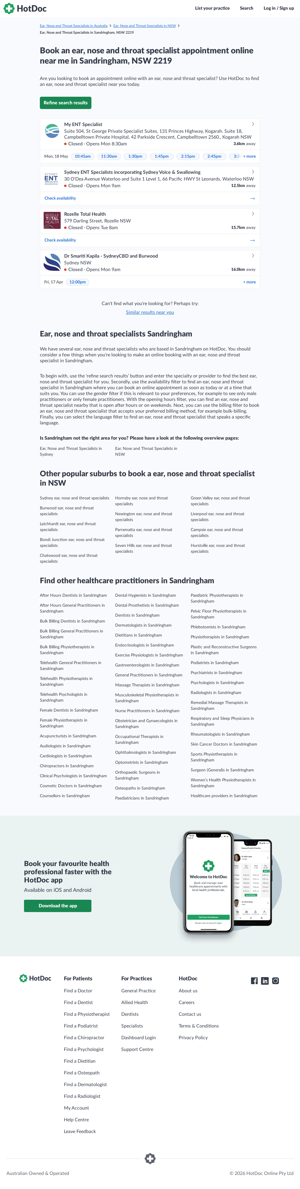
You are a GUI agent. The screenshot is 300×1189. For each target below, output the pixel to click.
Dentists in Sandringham (137, 615)
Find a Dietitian (80, 1061)
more (249, 156)
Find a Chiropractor (84, 1037)
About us (188, 991)
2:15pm (188, 156)
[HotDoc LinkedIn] (265, 981)
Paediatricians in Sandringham (142, 798)
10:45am (83, 156)
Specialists (132, 1026)
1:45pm (162, 156)
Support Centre (137, 1049)
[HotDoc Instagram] (275, 981)
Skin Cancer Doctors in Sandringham (224, 744)
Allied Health (134, 1002)
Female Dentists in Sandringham (69, 710)
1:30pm (135, 156)
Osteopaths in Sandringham (140, 788)
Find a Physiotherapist (87, 1014)
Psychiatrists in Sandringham (216, 673)
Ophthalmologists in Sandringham (145, 753)
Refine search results (66, 103)
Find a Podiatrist (81, 1026)
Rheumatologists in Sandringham (220, 734)
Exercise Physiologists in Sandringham (149, 655)
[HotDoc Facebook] (254, 981)
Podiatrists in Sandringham (215, 663)
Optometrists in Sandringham (141, 763)
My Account (76, 1108)
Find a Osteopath (82, 1073)
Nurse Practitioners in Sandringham (147, 711)
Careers (187, 1002)
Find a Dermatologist (85, 1084)
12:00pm (77, 282)
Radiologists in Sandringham (216, 693)
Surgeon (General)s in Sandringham (222, 770)
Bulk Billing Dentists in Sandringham (72, 621)
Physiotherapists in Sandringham (220, 637)
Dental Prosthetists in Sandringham (147, 605)
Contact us (190, 1014)
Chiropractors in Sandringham (67, 766)
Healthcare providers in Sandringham (224, 796)
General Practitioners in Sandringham (149, 675)
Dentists (130, 1014)
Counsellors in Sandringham (65, 796)
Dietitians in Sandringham (138, 635)
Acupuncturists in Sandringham (68, 736)
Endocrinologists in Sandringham (144, 645)
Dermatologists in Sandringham (143, 625)
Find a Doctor (78, 991)
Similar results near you (150, 312)
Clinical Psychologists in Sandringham (73, 776)
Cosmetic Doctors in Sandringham (71, 786)
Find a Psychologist (84, 1049)
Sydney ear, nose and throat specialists (74, 498)
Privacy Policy (193, 1037)
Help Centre (76, 1119)
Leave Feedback (80, 1131)
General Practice (138, 991)
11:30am (109, 156)
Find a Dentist (78, 1002)
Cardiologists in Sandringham (66, 756)
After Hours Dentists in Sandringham (73, 595)
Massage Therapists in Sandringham (147, 685)
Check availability (150, 198)
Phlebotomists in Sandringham (218, 627)
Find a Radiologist (82, 1096)
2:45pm (214, 156)
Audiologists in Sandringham (65, 746)
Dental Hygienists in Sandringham (145, 595)
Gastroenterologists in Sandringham (147, 665)
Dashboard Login (138, 1037)
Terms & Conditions (199, 1026)
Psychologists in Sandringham (217, 683)
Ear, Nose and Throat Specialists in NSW (144, 26)
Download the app (58, 906)
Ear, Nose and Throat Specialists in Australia (74, 26)
